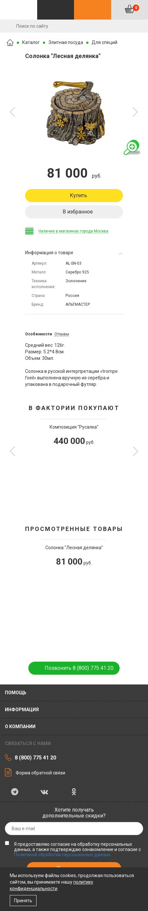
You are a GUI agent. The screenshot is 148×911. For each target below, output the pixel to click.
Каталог (31, 42)
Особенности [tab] (38, 334)
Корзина (136, 8)
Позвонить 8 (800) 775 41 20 (79, 668)
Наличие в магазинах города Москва (73, 231)
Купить (78, 195)
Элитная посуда (65, 42)
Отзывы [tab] (61, 334)
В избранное (78, 212)
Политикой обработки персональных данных (62, 854)
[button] (12, 112)
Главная (10, 42)
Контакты (92, 10)
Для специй (104, 42)
